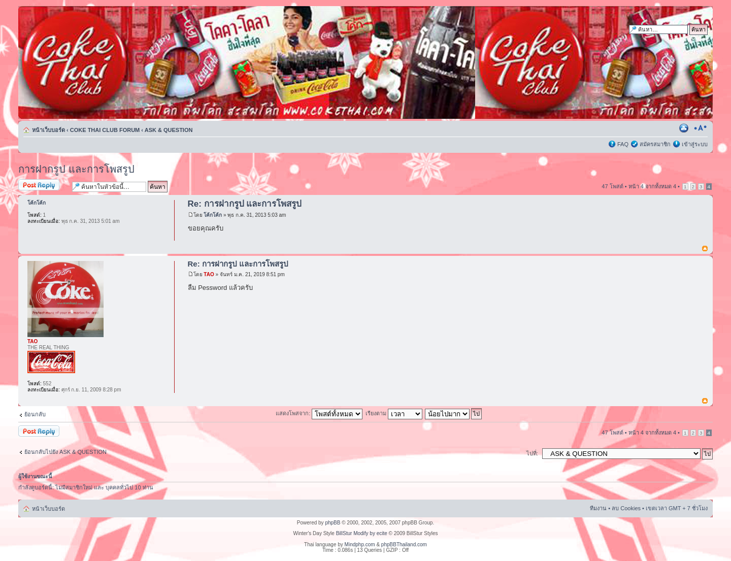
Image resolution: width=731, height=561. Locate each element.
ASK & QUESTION (169, 130)
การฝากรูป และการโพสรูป (76, 169)
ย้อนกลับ (35, 414)
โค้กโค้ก (213, 215)
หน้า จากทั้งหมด (652, 186)
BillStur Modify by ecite (361, 533)
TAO (209, 274)
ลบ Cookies (626, 508)
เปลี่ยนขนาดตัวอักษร (700, 128)
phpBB (332, 522)
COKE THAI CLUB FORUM (105, 130)
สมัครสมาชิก (655, 144)
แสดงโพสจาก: (319, 413)
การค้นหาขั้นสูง (689, 40)
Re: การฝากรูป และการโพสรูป (245, 204)
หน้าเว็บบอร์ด (48, 130)
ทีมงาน (598, 508)
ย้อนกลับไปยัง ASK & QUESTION (65, 452)
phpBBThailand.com (404, 544)
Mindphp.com (360, 544)
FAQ (622, 144)
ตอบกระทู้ (42, 185)
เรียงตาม (394, 413)
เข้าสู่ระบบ (695, 144)
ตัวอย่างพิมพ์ (684, 128)
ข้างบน (705, 249)
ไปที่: (532, 453)
